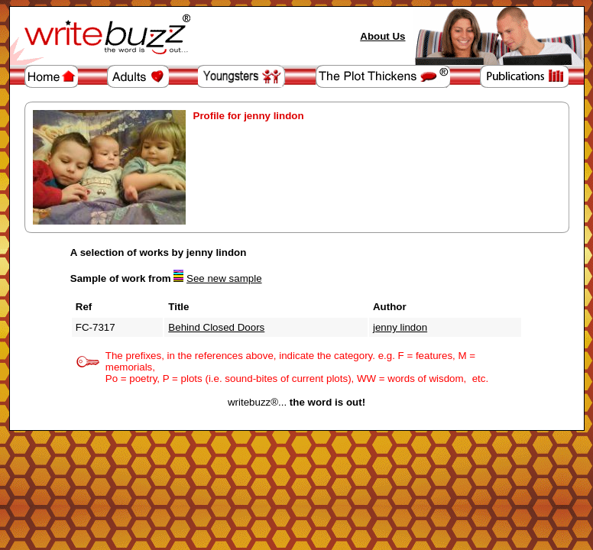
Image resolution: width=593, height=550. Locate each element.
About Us (382, 36)
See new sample (224, 278)
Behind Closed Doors (216, 327)
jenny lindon (400, 327)
